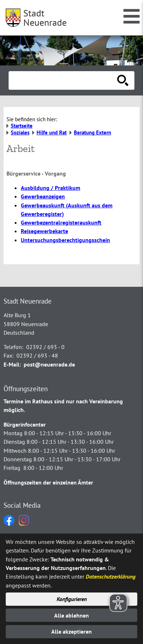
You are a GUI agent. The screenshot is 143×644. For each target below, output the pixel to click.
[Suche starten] (123, 80)
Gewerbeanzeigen (43, 196)
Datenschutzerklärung (110, 576)
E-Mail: (12, 364)
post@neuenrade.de (49, 364)
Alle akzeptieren (71, 631)
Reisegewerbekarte (44, 231)
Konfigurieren (72, 599)
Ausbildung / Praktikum (50, 187)
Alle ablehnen (71, 615)
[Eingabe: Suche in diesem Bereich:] (63, 80)
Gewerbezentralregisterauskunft (61, 222)
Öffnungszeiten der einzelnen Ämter (48, 482)
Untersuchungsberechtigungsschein (65, 240)
